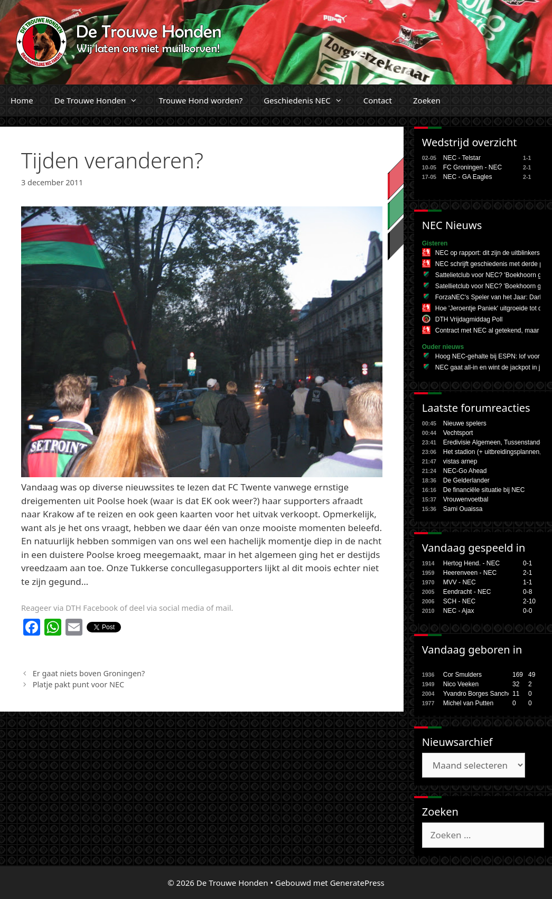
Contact (377, 100)
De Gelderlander (466, 480)
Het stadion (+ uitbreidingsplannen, (492, 452)
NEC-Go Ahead (465, 471)
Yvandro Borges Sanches (478, 693)
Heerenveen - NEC (470, 572)
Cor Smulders (462, 674)
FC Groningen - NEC (472, 167)
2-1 (527, 572)
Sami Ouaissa (463, 509)
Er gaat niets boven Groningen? (89, 673)
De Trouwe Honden (101, 100)
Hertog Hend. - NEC (471, 563)
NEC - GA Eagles (467, 177)
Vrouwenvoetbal (466, 499)
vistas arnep (460, 461)
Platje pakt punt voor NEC (78, 684)
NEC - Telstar (462, 158)
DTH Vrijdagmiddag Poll (469, 319)
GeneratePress (357, 882)
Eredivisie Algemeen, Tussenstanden (495, 442)
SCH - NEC (459, 601)
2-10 (529, 601)
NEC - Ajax (458, 610)
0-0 (527, 610)
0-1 (527, 563)
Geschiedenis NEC (308, 100)
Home (22, 100)
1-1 (527, 582)
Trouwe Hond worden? (200, 100)
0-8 (527, 591)
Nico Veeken (461, 684)
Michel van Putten (468, 703)
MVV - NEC (459, 582)
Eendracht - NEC (467, 591)
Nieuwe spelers (464, 423)
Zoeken (427, 100)
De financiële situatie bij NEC (484, 490)
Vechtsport (458, 433)
